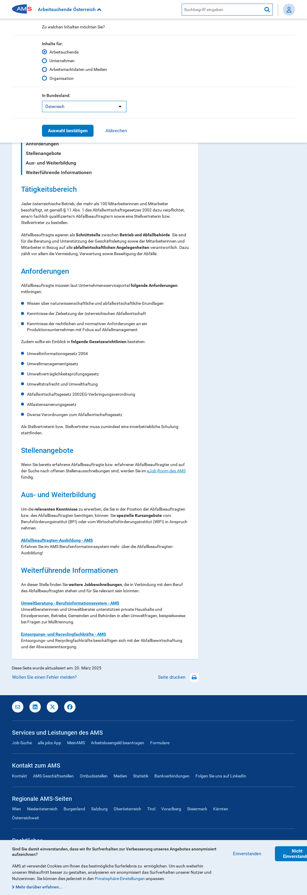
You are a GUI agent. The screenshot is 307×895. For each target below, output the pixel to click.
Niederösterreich (42, 808)
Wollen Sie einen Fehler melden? (44, 677)
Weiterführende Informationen (59, 172)
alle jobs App (49, 742)
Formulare (159, 742)
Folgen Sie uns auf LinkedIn (220, 776)
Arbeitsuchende (64, 52)
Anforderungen (42, 144)
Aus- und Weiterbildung (51, 163)
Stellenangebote (43, 153)
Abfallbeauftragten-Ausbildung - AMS (57, 540)
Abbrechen (116, 130)
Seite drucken (178, 677)
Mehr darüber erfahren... (39, 887)
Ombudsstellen (94, 776)
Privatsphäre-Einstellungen (120, 878)
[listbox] (84, 106)
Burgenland (74, 808)
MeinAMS (76, 742)
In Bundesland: (56, 95)
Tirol (151, 808)
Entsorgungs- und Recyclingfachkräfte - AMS (63, 634)
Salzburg (99, 808)
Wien (16, 808)
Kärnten (220, 808)
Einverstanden (247, 853)
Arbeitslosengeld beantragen (117, 742)
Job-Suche (22, 742)
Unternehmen (62, 60)
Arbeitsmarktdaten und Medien (78, 69)
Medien (120, 776)
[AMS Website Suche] (222, 10)
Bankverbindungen (171, 776)
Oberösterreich (127, 808)
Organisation (61, 78)
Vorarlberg (171, 808)
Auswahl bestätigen (68, 130)
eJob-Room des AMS (166, 470)
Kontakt (19, 776)
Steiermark (197, 808)
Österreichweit (25, 817)
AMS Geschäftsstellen (53, 776)
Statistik (140, 776)
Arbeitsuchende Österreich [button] (70, 9)
